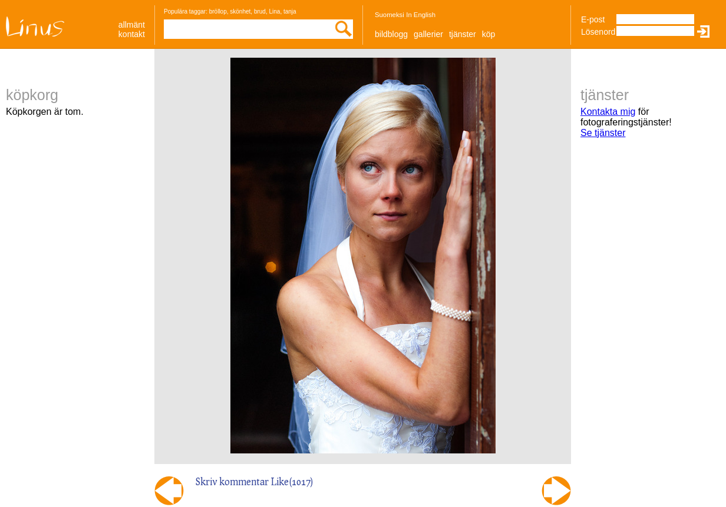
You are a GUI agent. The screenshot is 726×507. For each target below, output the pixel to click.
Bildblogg (391, 34)
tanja (289, 11)
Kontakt (131, 34)
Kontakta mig (607, 112)
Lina (274, 11)
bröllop (218, 11)
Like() (292, 481)
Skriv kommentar (232, 481)
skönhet (240, 11)
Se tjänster (602, 133)
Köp (489, 34)
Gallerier (428, 34)
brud (260, 11)
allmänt (131, 24)
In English (420, 14)
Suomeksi (389, 14)
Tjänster (462, 34)
